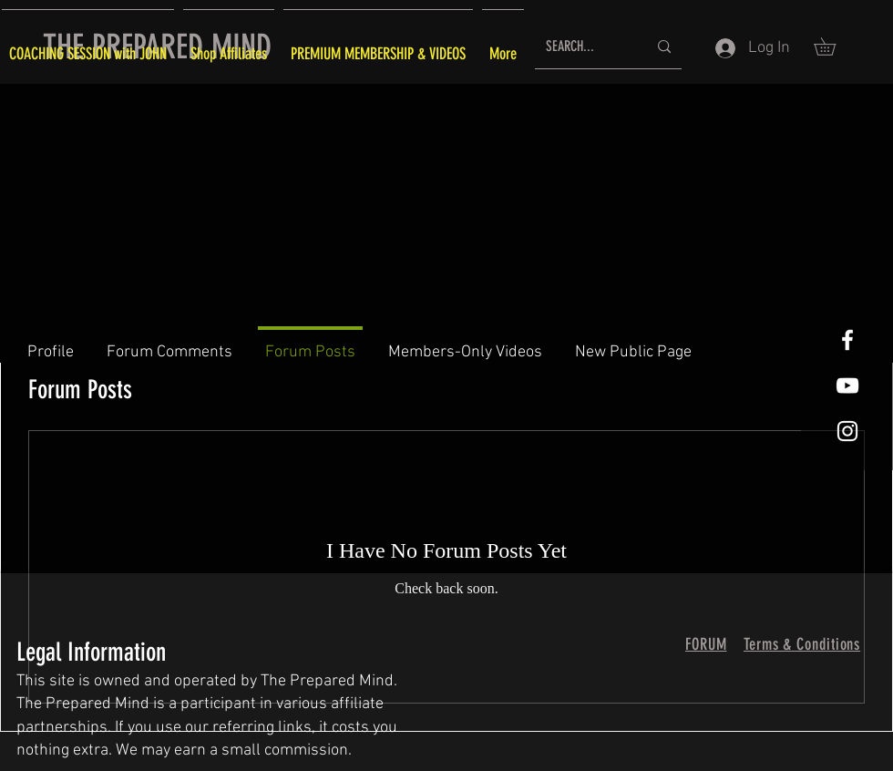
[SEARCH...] (583, 47)
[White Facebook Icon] (847, 340)
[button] (833, 46)
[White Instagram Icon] (847, 431)
